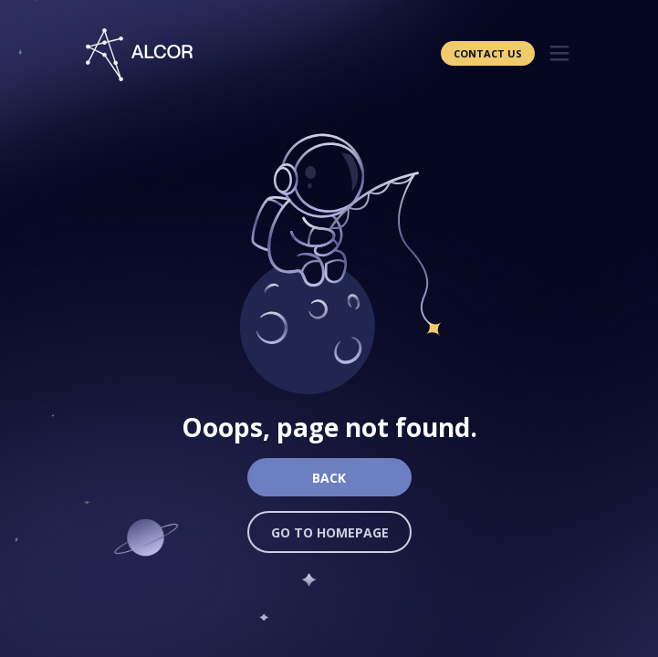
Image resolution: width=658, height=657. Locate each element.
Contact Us (488, 53)
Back (329, 477)
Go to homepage (330, 532)
